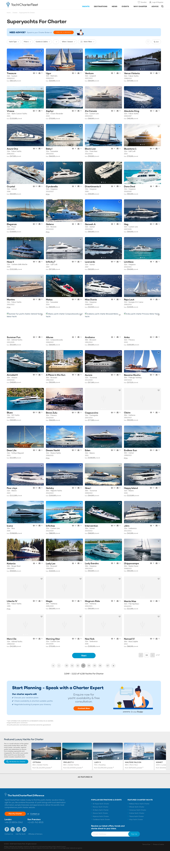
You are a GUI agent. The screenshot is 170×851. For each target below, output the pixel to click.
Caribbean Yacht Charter (101, 819)
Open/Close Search (162, 6)
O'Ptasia (37, 762)
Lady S (97, 762)
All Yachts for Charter (17, 762)
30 (67, 666)
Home (9, 13)
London (8, 819)
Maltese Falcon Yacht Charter (139, 804)
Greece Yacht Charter (100, 813)
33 (83, 666)
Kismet (159, 762)
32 (78, 666)
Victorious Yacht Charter (137, 810)
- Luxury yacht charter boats (29, 4)
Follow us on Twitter (12, 829)
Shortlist (143, 2)
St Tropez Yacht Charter (101, 804)
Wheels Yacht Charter (136, 807)
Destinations (100, 6)
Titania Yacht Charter (136, 816)
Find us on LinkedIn (24, 829)
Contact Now (84, 708)
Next (83, 655)
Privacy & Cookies (158, 844)
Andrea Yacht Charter (136, 813)
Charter (15, 13)
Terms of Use (146, 844)
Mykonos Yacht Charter (101, 816)
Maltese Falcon (133, 762)
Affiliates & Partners (35, 834)
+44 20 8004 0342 (14, 822)
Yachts (85, 6)
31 (72, 666)
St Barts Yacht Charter (101, 810)
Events (125, 6)
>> (113, 665)
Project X (68, 762)
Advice (154, 6)
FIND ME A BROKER (63, 32)
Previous (141, 655)
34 (89, 666)
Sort (157, 42)
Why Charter (140, 6)
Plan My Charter (15, 813)
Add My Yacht (20, 834)
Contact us (34, 814)
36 (100, 666)
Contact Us (9, 834)
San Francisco (34, 819)
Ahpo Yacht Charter (136, 819)
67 (108, 666)
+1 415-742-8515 (35, 822)
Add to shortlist (41, 51)
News (114, 6)
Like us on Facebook (7, 829)
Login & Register (157, 2)
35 (94, 666)
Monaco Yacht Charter (100, 807)
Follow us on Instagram (18, 829)
